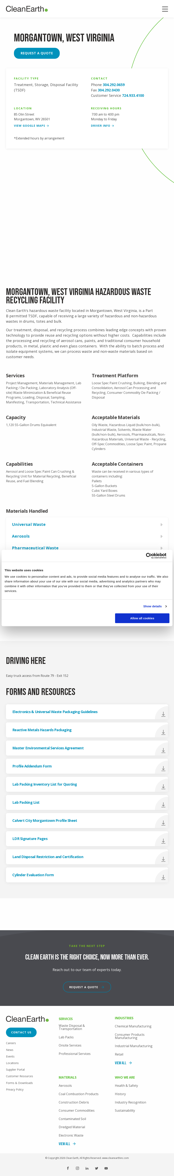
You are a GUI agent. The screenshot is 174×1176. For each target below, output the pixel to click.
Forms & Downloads (19, 1083)
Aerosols (65, 1085)
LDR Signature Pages (29, 838)
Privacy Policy (14, 1089)
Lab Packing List (25, 802)
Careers (11, 1043)
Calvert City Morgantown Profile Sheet (44, 820)
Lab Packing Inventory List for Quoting (44, 784)
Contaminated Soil (72, 1119)
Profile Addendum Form (32, 766)
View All (120, 1063)
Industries (124, 1018)
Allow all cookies (142, 618)
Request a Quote (37, 53)
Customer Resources (19, 1076)
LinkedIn (87, 1168)
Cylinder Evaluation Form (33, 874)
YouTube (106, 1168)
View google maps (29, 125)
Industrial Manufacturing (133, 1046)
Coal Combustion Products (79, 1094)
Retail (119, 1054)
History (120, 1094)
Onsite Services (70, 1045)
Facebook (68, 1168)
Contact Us (21, 1032)
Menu (165, 10)
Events (10, 1056)
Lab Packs (66, 1037)
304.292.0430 (109, 90)
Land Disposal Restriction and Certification (47, 856)
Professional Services (75, 1054)
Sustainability (125, 1110)
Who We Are (125, 1078)
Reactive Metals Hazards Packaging (41, 729)
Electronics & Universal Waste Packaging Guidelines (55, 711)
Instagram (77, 1168)
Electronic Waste (71, 1135)
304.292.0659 (114, 84)
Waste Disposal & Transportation (72, 1027)
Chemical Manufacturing (133, 1026)
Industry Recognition (130, 1102)
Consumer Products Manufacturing (130, 1036)
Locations (12, 1063)
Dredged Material (72, 1127)
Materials (67, 1078)
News (9, 1050)
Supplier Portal (15, 1069)
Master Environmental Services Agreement (48, 748)
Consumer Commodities (77, 1110)
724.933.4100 (133, 95)
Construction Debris (74, 1102)
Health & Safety (126, 1085)
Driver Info (100, 125)
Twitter (96, 1168)
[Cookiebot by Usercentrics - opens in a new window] (152, 556)
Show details (152, 606)
